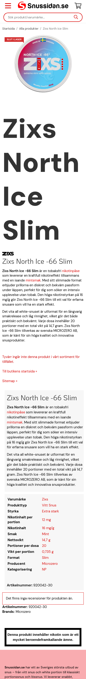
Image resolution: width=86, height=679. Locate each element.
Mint (45, 534)
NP (44, 569)
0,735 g (48, 551)
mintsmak (33, 280)
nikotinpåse (71, 271)
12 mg (46, 519)
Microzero (50, 563)
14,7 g (46, 540)
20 (44, 545)
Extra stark (50, 511)
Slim (45, 557)
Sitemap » (9, 381)
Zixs (45, 499)
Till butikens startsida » (19, 371)
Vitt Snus (49, 505)
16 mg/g (48, 528)
